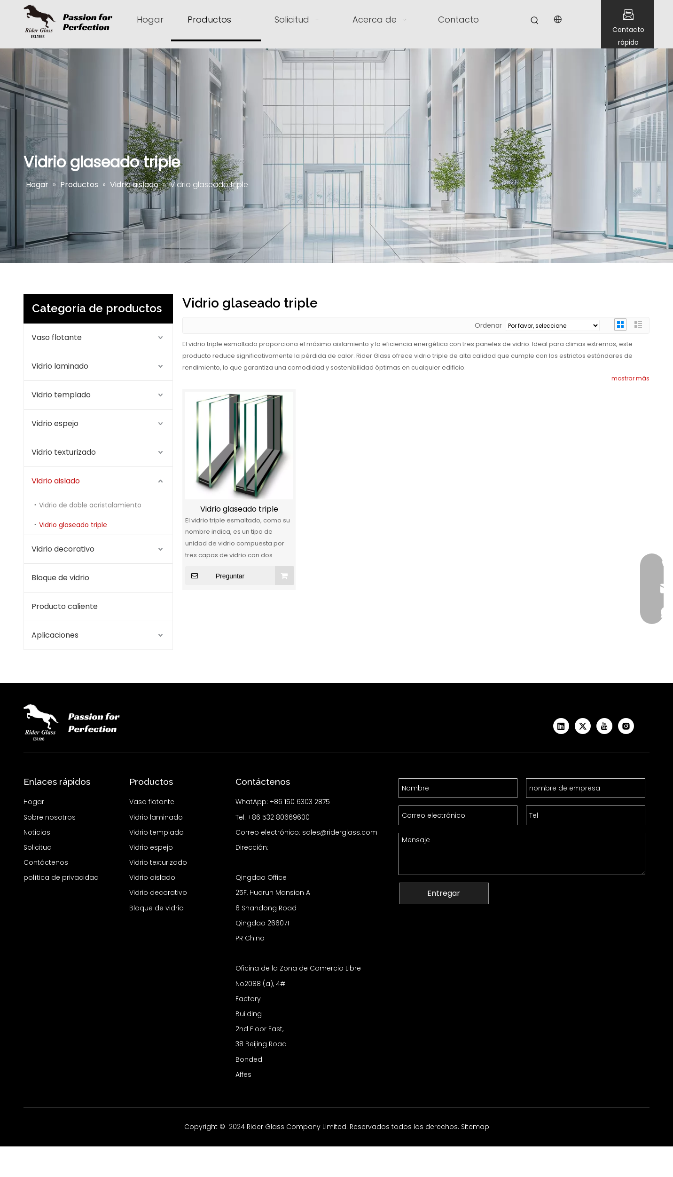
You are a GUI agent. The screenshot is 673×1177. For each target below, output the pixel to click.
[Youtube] (604, 726)
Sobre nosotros (49, 817)
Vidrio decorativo (62, 549)
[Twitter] (583, 726)
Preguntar (214, 575)
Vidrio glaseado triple (73, 524)
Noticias (36, 832)
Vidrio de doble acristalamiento (90, 505)
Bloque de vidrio (60, 577)
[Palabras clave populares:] (534, 20)
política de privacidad (61, 877)
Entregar (443, 893)
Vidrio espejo (54, 423)
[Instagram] (626, 726)
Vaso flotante (56, 337)
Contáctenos (45, 862)
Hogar (33, 801)
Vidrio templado (61, 394)
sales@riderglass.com (339, 832)
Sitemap (475, 1126)
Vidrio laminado (59, 366)
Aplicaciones (54, 635)
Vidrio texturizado (63, 452)
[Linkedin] (561, 726)
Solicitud (37, 847)
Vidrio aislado (55, 480)
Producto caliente (64, 606)
